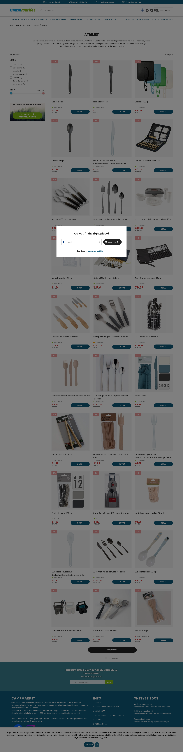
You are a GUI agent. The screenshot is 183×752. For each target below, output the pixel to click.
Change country (112, 242)
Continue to (90, 251)
